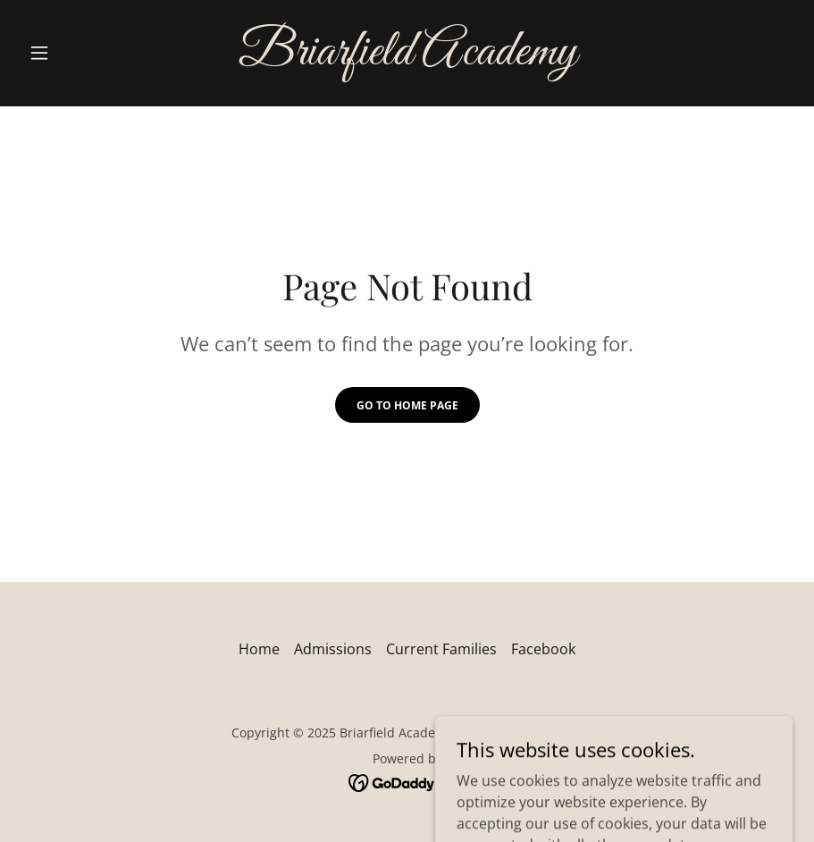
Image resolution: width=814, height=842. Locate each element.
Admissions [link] (333, 649)
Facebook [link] (543, 649)
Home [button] (259, 649)
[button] (79, 53)
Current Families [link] (441, 649)
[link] (406, 59)
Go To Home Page (407, 405)
